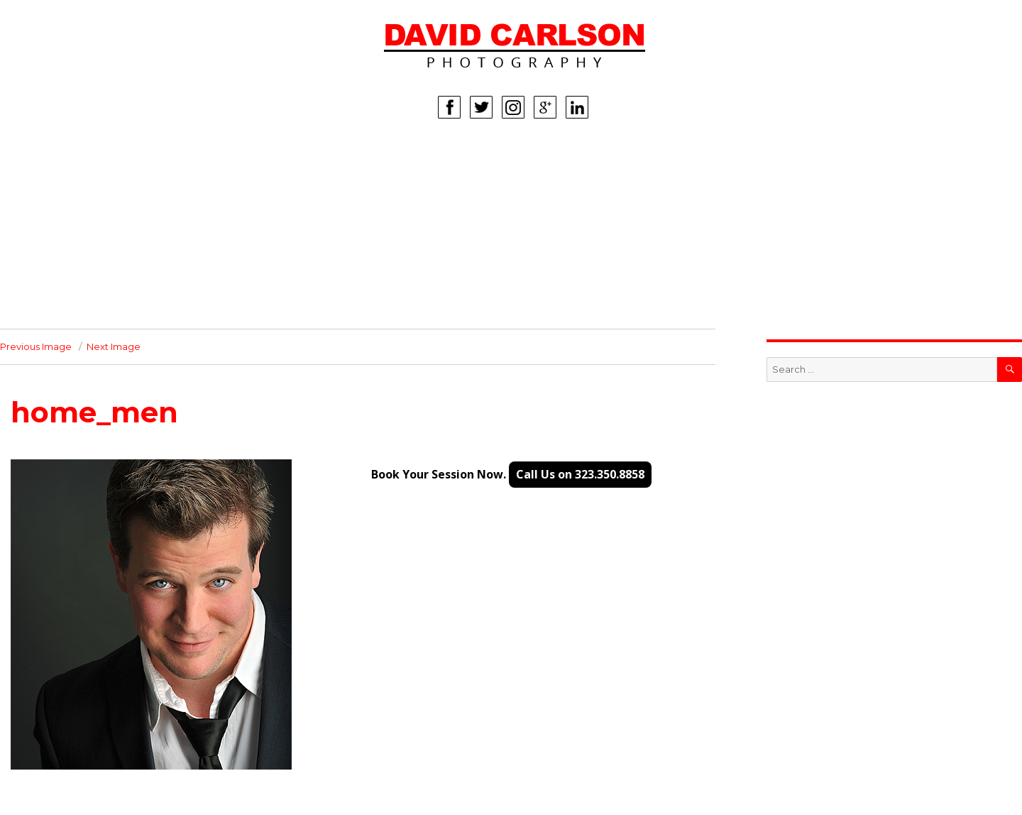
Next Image (114, 346)
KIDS (115, 222)
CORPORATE (135, 265)
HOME (119, 158)
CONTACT (128, 307)
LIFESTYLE (129, 243)
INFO (115, 286)
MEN (114, 201)
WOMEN (124, 180)
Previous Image (36, 346)
